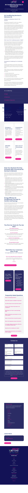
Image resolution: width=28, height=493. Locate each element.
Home (14, 445)
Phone (5, 373)
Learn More (9, 311)
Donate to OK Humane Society (14, 451)
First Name (6, 371)
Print (9, 120)
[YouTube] (14, 468)
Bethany (16, 402)
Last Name (16, 371)
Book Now (14, 15)
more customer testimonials (13, 275)
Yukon (8, 414)
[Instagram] (16, 468)
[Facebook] (13, 468)
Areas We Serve (14, 446)
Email (6, 120)
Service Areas (18, 144)
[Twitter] (11, 468)
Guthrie (9, 407)
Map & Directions (14, 459)
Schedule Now (8, 144)
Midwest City (9, 408)
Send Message (14, 390)
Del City (9, 405)
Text (4, 120)
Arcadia (9, 402)
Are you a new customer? (7, 378)
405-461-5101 (14, 441)
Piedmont (16, 412)
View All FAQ (14, 361)
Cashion (9, 404)
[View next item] (14, 124)
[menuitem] (14, 95)
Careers (14, 448)
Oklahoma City (10, 412)
